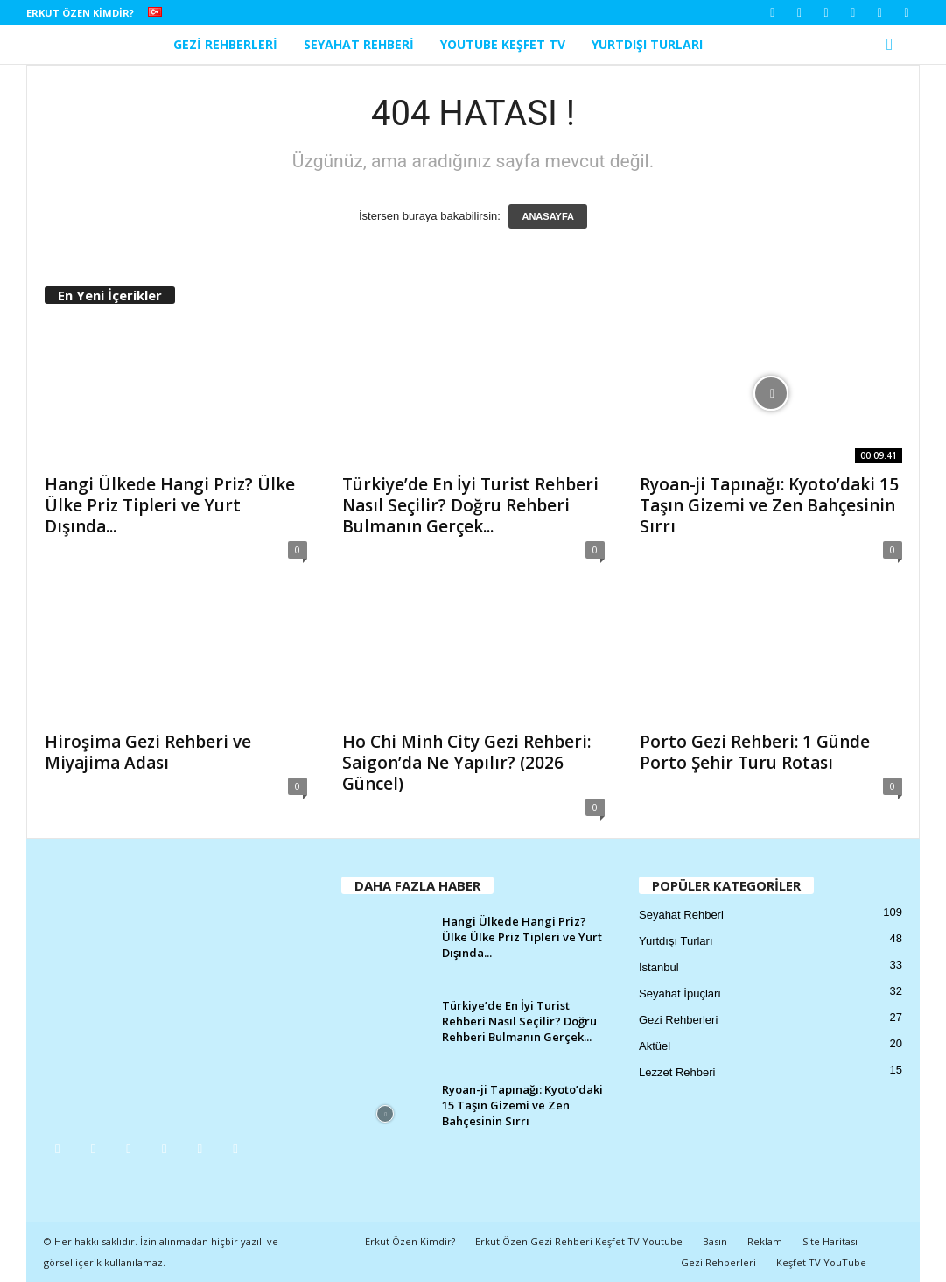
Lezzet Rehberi (677, 1072)
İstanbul (659, 967)
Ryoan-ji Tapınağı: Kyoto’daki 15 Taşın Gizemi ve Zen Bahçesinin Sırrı (769, 505)
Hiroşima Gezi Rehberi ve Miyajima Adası (148, 752)
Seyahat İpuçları (680, 993)
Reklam (764, 1241)
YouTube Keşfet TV (502, 44)
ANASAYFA (548, 216)
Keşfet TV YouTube (821, 1262)
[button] (893, 44)
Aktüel (654, 1046)
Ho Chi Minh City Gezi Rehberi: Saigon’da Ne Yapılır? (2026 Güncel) (466, 762)
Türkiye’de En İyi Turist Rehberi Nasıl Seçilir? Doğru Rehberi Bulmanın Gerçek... (470, 505)
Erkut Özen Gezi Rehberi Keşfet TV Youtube (579, 1241)
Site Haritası (830, 1241)
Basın (715, 1241)
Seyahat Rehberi (359, 44)
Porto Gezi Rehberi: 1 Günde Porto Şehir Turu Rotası (755, 752)
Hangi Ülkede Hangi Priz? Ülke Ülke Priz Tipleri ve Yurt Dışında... (170, 505)
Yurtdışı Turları (647, 44)
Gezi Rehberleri (225, 44)
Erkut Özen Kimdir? (80, 12)
